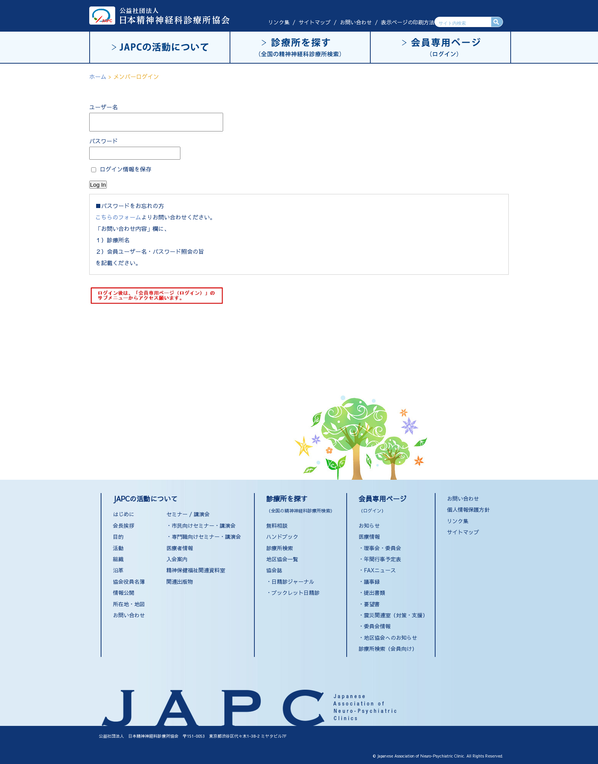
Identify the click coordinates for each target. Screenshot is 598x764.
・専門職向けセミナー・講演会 (203, 536)
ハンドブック (282, 536)
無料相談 (277, 525)
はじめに (123, 514)
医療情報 (369, 536)
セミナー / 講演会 (188, 514)
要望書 (372, 604)
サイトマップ (315, 22)
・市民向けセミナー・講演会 (201, 525)
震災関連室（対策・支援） (396, 615)
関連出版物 (179, 581)
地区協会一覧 (282, 559)
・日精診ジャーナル (290, 581)
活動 (118, 548)
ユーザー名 (103, 107)
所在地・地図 (129, 604)
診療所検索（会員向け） (387, 648)
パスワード (103, 141)
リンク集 (278, 22)
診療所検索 (279, 548)
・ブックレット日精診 (293, 592)
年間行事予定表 (382, 559)
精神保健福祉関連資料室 (195, 570)
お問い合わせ (356, 22)
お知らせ (369, 525)
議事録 (372, 581)
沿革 (118, 570)
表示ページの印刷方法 (407, 22)
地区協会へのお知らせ (390, 637)
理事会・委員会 (382, 548)
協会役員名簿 (129, 581)
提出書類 (374, 592)
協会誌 (274, 570)
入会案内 (177, 559)
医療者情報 (179, 548)
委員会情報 (377, 626)
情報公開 (123, 592)
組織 (118, 559)
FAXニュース (380, 570)
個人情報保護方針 (468, 509)
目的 (118, 536)
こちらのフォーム (118, 217)
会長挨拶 (123, 525)
